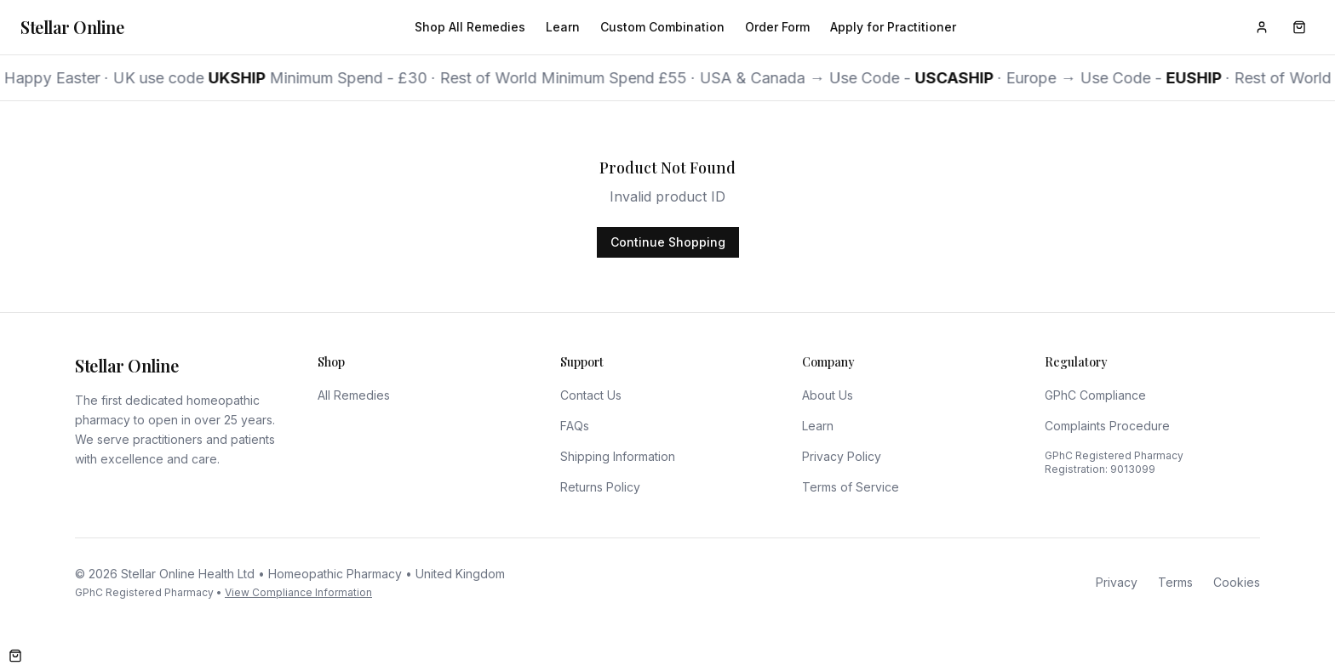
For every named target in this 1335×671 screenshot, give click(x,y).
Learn (563, 27)
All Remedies (354, 395)
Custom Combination (662, 27)
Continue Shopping (667, 242)
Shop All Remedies (470, 27)
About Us (827, 395)
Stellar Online (71, 26)
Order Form (777, 27)
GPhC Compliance (1095, 395)
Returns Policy (600, 487)
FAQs (574, 425)
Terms (1175, 582)
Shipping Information (617, 456)
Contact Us (591, 395)
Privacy (1116, 582)
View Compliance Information (298, 592)
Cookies (1236, 582)
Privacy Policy (841, 456)
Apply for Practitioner (893, 27)
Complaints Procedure (1107, 425)
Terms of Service (850, 487)
